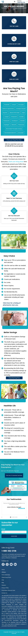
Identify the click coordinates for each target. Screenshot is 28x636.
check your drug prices (15, 161)
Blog (3, 582)
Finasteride (6, 104)
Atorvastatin (21, 104)
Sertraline (22, 120)
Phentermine (21, 124)
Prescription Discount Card (8, 590)
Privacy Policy (5, 587)
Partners (4, 585)
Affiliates (4, 572)
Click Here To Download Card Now (14, 475)
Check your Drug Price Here (13, 140)
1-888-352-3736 (21, 2)
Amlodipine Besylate (21, 108)
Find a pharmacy (6, 574)
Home (3, 569)
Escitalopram (15, 120)
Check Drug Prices (6, 577)
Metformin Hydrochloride (8, 108)
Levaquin (6, 116)
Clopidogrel (6, 124)
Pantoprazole (6, 120)
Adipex (23, 112)
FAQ (3, 580)
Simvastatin (21, 132)
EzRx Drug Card (15, 632)
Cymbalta (21, 116)
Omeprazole (14, 116)
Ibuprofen (5, 112)
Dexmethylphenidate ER (10, 132)
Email (3, 529)
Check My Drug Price (14, 377)
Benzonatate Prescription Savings (14, 128)
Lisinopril (14, 104)
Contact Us (4, 593)
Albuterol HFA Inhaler (15, 112)
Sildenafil (14, 124)
